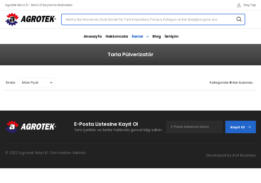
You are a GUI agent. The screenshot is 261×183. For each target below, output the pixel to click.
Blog (156, 36)
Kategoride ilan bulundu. (231, 82)
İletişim (171, 36)
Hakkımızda (117, 36)
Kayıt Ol (240, 127)
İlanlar (138, 36)
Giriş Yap (246, 5)
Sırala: (11, 82)
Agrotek (26, 152)
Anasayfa (93, 36)
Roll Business (244, 155)
